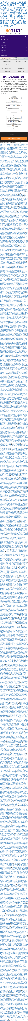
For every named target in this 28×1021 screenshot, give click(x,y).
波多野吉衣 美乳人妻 (23, 220)
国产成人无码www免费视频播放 (14, 977)
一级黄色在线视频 (4, 623)
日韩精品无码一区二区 (22, 810)
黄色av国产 (6, 151)
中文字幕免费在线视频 (13, 190)
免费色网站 (25, 844)
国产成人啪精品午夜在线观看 (10, 186)
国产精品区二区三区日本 (5, 249)
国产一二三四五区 (13, 872)
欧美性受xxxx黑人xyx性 (16, 355)
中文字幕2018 (14, 285)
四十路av (16, 636)
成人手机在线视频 (13, 321)
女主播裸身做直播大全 (4, 937)
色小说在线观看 (9, 479)
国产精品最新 (3, 835)
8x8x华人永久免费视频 (10, 861)
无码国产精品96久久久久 (10, 381)
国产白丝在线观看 (8, 839)
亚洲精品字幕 (20, 279)
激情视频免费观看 (7, 848)
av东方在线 (9, 725)
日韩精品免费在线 (20, 280)
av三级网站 (13, 664)
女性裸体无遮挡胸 (5, 415)
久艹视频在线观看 (18, 933)
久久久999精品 (17, 729)
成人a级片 (18, 275)
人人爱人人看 (22, 1013)
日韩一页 (17, 727)
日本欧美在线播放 (15, 195)
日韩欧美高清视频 (19, 244)
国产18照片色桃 (7, 317)
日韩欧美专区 (6, 720)
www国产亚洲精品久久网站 (9, 906)
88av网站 (17, 660)
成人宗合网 (10, 1008)
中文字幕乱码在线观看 (13, 378)
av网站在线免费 (6, 716)
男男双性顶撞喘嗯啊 (6, 576)
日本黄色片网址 (7, 291)
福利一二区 (5, 645)
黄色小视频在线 (19, 844)
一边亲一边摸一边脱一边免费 (15, 170)
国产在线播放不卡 (13, 182)
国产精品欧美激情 (14, 547)
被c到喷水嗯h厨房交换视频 (17, 173)
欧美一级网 (5, 313)
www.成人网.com (22, 159)
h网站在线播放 (16, 386)
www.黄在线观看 (10, 693)
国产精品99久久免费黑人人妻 (6, 450)
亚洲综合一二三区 (20, 369)
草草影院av (22, 888)
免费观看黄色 (18, 968)
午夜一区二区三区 (4, 740)
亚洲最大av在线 (12, 618)
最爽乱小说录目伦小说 (16, 868)
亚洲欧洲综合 (7, 268)
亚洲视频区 (25, 584)
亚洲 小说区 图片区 (19, 380)
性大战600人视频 (10, 213)
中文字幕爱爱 (23, 445)
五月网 (22, 289)
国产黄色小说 (10, 659)
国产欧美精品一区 (13, 278)
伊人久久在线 (11, 191)
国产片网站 (20, 507)
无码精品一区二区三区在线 (22, 697)
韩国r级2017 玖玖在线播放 (8, 717)
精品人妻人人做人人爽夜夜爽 (21, 248)
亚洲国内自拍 (12, 847)
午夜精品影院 (10, 741)
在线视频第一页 (13, 415)
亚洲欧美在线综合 (17, 153)
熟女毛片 (25, 899)
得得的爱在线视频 (23, 520)
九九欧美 (13, 329)
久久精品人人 (14, 507)
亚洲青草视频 (5, 787)
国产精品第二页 (15, 511)
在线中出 (23, 998)
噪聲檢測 (21, 64)
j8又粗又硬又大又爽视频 (6, 258)
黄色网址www (3, 475)
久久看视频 (22, 731)
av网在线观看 (25, 160)
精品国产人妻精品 (19, 356)
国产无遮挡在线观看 (18, 613)
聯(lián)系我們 (4, 55)
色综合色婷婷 (16, 487)
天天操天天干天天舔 (8, 299)
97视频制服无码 (9, 174)
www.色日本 (2, 920)
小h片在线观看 (20, 622)
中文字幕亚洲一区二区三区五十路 (10, 211)
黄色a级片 (14, 287)
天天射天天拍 (14, 649)
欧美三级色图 (22, 668)
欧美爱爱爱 (24, 490)
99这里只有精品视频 (7, 360)
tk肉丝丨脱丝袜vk (13, 251)
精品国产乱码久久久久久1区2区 (18, 216)
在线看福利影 (24, 399)
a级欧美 (8, 500)
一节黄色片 (2, 232)
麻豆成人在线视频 (18, 530)
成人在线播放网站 (9, 153)
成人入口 (14, 270)
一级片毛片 (23, 965)
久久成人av (13, 878)
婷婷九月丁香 (3, 161)
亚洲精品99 (15, 232)
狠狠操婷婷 (21, 801)
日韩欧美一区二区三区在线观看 (15, 368)
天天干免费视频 (7, 234)
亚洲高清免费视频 (18, 257)
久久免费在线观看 (8, 196)
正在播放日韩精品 (4, 521)
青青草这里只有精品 (18, 174)
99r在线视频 (15, 196)
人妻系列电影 (14, 859)
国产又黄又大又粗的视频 (20, 766)
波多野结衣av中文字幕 (18, 1008)
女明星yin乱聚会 (24, 860)
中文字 (21, 258)
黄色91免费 (24, 306)
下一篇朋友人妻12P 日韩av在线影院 (9, 212)
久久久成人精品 (3, 380)
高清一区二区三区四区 (9, 282)
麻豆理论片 (4, 466)
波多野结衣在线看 (16, 503)
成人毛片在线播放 (19, 791)
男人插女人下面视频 (16, 782)
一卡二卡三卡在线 (6, 953)
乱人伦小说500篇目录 (11, 261)
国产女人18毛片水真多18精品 (12, 155)
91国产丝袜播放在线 (9, 338)
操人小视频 (21, 342)
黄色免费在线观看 (11, 399)
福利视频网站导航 (7, 448)
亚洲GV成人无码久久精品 (17, 551)
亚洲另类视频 (21, 250)
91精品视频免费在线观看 (8, 395)
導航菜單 (3, 36)
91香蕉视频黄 (22, 841)
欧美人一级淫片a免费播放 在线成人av (16, 762)
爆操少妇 (25, 402)
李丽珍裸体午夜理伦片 (14, 702)
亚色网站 (12, 356)
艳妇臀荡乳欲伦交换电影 (15, 999)
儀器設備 (3, 52)
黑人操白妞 (17, 316)
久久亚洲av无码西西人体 (15, 860)
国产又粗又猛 (3, 240)
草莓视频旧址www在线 (16, 854)
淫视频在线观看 (6, 560)
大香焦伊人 (8, 782)
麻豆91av (5, 981)
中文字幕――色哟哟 (6, 830)
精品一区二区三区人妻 (9, 376)
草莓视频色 (23, 295)
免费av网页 (12, 583)
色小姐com (19, 834)
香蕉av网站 (7, 335)
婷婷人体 (15, 189)
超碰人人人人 (22, 686)
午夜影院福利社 (19, 742)
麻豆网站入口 (3, 786)
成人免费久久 (8, 537)
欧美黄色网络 (22, 219)
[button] (26, 45)
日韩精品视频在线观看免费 (22, 691)
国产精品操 (24, 385)
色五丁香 (17, 231)
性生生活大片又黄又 (21, 754)
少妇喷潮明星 (7, 949)
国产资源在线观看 (15, 220)
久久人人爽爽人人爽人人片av (16, 471)
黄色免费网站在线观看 (11, 843)
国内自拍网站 (3, 465)
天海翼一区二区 (21, 377)
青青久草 (15, 283)
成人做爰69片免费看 (10, 427)
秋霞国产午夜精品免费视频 (12, 656)
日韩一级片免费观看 (19, 456)
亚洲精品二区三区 (24, 407)
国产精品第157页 (7, 216)
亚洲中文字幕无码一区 (17, 558)
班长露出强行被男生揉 (15, 711)
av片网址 (22, 727)
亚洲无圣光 (11, 602)
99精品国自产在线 (15, 267)
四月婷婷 (5, 431)
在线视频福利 (25, 170)
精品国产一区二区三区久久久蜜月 (9, 276)
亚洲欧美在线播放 (6, 363)
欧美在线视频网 (22, 202)
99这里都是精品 (8, 436)
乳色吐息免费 (12, 177)
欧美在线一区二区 (10, 223)
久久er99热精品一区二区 (21, 266)
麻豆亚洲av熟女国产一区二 (16, 755)
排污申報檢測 (7, 64)
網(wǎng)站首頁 (4, 39)
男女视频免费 (6, 347)
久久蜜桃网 (6, 907)
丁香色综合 (15, 377)
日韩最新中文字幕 (4, 630)
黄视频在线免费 (18, 157)
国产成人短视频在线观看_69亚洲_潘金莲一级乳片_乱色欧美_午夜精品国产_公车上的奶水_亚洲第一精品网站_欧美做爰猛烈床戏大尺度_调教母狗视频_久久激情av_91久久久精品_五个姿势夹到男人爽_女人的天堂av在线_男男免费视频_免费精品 (14, 14)
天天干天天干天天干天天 (21, 270)
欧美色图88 (3, 741)
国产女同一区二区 (23, 231)
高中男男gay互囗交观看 (11, 771)
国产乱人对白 (5, 928)
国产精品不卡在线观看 (13, 896)
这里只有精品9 (21, 265)
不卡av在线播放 (3, 665)
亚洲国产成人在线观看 (8, 491)
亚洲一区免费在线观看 (14, 262)
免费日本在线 (8, 409)
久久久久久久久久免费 (6, 858)
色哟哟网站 (6, 589)
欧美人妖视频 (21, 457)
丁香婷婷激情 (10, 259)
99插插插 (2, 488)
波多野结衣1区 (12, 288)
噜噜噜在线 (22, 486)
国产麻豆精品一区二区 (9, 227)
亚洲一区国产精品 (10, 660)
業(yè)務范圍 (3, 45)
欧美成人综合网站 (13, 361)
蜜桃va (15, 793)
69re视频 (11, 969)
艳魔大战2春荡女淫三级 (16, 571)
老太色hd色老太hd (19, 757)
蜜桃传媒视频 (19, 301)
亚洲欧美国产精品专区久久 (13, 520)
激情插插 (26, 622)
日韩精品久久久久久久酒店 (8, 494)
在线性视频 (20, 537)
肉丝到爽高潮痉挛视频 (7, 483)
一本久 (19, 799)
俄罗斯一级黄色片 (4, 1017)
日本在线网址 (19, 570)
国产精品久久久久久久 (13, 617)
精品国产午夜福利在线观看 (13, 501)
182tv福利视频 (17, 553)
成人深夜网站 (15, 436)
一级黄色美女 (24, 846)
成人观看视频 (5, 886)
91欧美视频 (21, 634)
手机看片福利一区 (11, 478)
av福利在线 (17, 177)
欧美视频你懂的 (17, 969)
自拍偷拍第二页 (24, 911)
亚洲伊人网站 (17, 416)
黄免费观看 (7, 780)
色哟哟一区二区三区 (11, 460)
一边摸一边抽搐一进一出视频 (14, 432)
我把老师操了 (23, 261)
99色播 (20, 198)
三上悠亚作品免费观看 (14, 852)
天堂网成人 (13, 335)
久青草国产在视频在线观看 (16, 644)
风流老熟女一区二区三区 (11, 957)
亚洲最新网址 (17, 338)
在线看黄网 (6, 229)
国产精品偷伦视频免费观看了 (21, 850)
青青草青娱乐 (9, 888)
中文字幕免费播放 (23, 645)
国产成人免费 (3, 829)
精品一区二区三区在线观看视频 (8, 915)
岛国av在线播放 (21, 151)
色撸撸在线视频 (14, 363)
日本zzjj (14, 330)
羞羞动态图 (21, 267)
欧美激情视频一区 (11, 897)
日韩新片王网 (3, 398)
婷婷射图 (23, 999)
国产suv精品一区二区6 (19, 227)
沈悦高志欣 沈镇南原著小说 (10, 625)
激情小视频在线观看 (9, 348)
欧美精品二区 (15, 824)
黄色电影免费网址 (7, 314)
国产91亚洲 (23, 210)
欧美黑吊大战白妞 (9, 772)
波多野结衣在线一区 (8, 484)
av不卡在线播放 (24, 466)
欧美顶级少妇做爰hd (7, 732)
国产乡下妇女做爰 (6, 529)
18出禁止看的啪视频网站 (10, 788)
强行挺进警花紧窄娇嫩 (20, 329)
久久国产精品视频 (13, 1019)
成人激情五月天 (5, 690)
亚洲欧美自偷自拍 (22, 703)
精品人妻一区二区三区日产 (18, 700)
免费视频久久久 (15, 594)
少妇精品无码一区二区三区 (16, 464)
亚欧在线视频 (5, 617)
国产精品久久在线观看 (16, 291)
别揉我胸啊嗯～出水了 (17, 725)
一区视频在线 (20, 340)
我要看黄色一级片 (20, 217)
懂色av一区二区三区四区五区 (18, 317)
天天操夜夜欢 (14, 250)
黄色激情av (20, 674)
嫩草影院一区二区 (7, 796)
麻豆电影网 (15, 987)
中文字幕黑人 (20, 885)
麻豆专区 (16, 703)
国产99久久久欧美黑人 (7, 477)
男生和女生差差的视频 (16, 360)
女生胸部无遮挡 (22, 331)
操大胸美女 (19, 199)
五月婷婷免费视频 (16, 517)
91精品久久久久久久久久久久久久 (11, 640)
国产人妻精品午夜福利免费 (13, 322)
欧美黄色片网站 (20, 916)
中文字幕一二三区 (20, 392)
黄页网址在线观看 (7, 868)
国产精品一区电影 (15, 634)
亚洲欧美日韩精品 (16, 193)
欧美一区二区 (19, 381)
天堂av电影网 (15, 457)
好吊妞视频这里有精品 (8, 162)
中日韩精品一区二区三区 (9, 733)
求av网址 (25, 454)
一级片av (18, 473)
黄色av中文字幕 (18, 303)
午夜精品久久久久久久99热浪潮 (12, 331)
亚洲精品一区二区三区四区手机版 (10, 367)
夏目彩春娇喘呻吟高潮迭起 (18, 312)
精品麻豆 (24, 968)
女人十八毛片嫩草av (18, 454)
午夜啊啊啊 (16, 388)
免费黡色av (19, 707)
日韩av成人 (22, 587)
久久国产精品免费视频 (18, 187)
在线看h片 (21, 964)
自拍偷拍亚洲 (7, 644)
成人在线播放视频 (18, 274)
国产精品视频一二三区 (15, 738)
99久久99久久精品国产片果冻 (20, 943)
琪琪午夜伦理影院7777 (5, 738)
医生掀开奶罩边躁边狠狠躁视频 (17, 652)
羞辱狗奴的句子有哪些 (10, 1002)
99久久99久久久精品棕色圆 (20, 376)
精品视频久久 (17, 592)
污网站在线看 (9, 694)
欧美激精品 (8, 664)
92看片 (12, 940)
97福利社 (4, 199)
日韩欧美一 (8, 567)
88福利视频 (16, 292)
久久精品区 (20, 211)
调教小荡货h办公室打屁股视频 (16, 229)
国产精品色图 (16, 973)
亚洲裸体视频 (6, 958)
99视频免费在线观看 (13, 237)
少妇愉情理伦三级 (16, 732)
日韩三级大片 (15, 522)
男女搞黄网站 (21, 435)
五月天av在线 (3, 198)
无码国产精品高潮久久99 (15, 589)
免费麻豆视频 (6, 999)
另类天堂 (5, 405)
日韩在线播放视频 (17, 539)
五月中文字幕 (16, 390)
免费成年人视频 (23, 939)
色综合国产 (8, 825)
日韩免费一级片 (16, 477)
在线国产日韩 (20, 149)
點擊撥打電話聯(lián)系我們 (14, 138)
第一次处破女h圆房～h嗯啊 (10, 164)
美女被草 (22, 1005)
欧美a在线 (4, 231)
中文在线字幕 (11, 423)
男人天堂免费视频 (22, 242)
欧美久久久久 (16, 255)
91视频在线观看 (18, 405)
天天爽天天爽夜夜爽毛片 (5, 674)
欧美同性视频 (3, 911)
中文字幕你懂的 (24, 503)
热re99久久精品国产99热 (22, 851)
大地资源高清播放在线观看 (5, 443)
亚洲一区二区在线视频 (8, 389)
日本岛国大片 (9, 532)
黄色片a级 (21, 204)
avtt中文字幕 (8, 215)
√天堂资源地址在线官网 (17, 579)
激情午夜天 (11, 645)
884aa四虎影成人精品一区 (10, 601)
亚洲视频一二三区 (22, 533)
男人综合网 (25, 199)
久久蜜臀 (25, 464)
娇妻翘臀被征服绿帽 (16, 734)
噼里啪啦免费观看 (12, 325)
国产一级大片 (19, 808)
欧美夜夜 (13, 161)
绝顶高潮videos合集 (15, 780)
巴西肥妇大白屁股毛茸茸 (7, 279)
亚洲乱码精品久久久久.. (10, 296)
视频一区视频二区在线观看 (10, 837)
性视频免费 (12, 402)
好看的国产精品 (17, 223)
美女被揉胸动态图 (14, 242)
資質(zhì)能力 (4, 50)
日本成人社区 (3, 693)
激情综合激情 (15, 245)
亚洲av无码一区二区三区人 (17, 234)
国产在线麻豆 (22, 568)
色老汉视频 (6, 750)
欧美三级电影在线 (18, 786)
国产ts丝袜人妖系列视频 (21, 474)
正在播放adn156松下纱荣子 (10, 156)
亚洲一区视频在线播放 (7, 337)
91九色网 (23, 346)
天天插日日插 (4, 501)
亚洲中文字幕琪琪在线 (15, 923)
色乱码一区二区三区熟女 (5, 401)
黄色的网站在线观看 (22, 566)
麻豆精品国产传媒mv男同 (10, 470)
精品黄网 (9, 351)
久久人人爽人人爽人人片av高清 (9, 429)
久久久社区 (20, 661)
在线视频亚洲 (4, 636)
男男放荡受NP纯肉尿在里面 (22, 536)
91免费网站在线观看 (5, 776)
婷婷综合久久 (5, 169)
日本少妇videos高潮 (4, 241)
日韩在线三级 (9, 517)
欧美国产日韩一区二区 (18, 894)
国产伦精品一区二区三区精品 (19, 924)
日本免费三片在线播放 (9, 254)
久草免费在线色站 (16, 407)
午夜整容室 (8, 166)
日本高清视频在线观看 (13, 313)
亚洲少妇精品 (24, 193)
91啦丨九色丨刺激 (14, 937)
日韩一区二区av (17, 772)
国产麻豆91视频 (19, 910)
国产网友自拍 (3, 869)
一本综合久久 (18, 911)
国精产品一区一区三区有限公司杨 (15, 630)
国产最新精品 (21, 305)
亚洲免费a (14, 662)
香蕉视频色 (22, 545)
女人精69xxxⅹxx (22, 889)
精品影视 (2, 577)
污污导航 (18, 284)
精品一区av (23, 750)
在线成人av (14, 858)
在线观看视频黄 (17, 699)
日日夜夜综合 (20, 665)
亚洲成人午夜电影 (16, 208)
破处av (12, 882)
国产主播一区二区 (18, 373)
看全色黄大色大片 (6, 556)
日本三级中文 (11, 695)
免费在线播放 (8, 357)
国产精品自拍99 (23, 516)
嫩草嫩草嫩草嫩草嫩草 (18, 491)
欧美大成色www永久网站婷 (6, 407)
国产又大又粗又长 (23, 585)
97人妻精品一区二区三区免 (10, 185)
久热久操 (26, 512)
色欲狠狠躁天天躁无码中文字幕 (9, 280)
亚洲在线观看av (10, 835)
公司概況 (3, 42)
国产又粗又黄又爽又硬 (16, 562)
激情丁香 (23, 651)
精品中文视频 (16, 246)
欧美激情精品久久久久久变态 (14, 521)
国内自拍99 (14, 224)
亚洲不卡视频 (4, 573)
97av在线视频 (19, 439)
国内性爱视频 (17, 191)
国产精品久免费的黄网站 (20, 928)
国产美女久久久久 (21, 719)
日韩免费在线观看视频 (23, 237)
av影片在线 (16, 626)
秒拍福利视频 (3, 567)
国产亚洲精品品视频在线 (14, 364)
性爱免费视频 (10, 327)
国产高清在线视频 (4, 454)
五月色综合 (13, 549)
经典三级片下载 (7, 941)
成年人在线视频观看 (8, 390)
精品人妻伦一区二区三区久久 (8, 210)
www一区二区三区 (12, 172)
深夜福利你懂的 (8, 614)
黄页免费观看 (3, 517)
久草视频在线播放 (5, 583)
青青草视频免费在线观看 (15, 779)
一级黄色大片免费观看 (12, 176)
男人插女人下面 (5, 1019)
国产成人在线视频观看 (12, 665)
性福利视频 (12, 556)
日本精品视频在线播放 (15, 249)
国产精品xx (3, 664)
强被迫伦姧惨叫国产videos (15, 962)
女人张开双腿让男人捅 (19, 882)
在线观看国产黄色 (9, 406)
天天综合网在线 (15, 648)
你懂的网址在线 (5, 361)
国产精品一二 (24, 932)
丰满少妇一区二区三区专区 (12, 465)
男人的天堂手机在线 (16, 546)
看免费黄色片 (3, 467)
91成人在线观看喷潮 (12, 619)
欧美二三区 (23, 191)
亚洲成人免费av (7, 179)
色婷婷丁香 (15, 810)
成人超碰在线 (3, 194)
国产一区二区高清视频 (21, 236)
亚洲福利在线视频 (23, 238)
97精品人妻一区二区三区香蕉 (8, 856)
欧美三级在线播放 (24, 741)
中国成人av (15, 964)
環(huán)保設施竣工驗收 (21, 61)
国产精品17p (13, 284)
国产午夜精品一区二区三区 (15, 500)
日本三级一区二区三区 (21, 549)
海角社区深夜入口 (4, 200)
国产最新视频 (24, 432)
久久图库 (26, 864)
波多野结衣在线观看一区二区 (17, 892)
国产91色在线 (6, 969)
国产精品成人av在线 (8, 615)
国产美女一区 (19, 1015)
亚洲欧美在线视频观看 (20, 161)
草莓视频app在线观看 (18, 769)
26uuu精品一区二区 (5, 742)
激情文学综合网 (7, 944)
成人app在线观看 (5, 295)
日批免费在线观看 (21, 232)
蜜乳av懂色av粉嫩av (17, 350)
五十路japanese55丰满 (20, 556)
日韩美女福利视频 (13, 750)
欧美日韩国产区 (20, 212)
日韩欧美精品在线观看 (18, 162)
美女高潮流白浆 (19, 339)
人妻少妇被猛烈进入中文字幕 (12, 198)
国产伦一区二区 (5, 297)
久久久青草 (22, 524)
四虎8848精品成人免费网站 (8, 316)
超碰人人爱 (24, 268)
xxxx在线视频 (10, 152)
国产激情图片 (17, 210)
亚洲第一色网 (20, 272)
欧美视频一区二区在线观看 (7, 385)
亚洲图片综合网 (9, 504)
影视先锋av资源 (13, 710)
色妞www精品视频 (11, 397)
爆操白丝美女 (11, 793)
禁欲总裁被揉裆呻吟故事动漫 (20, 950)
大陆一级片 (16, 342)
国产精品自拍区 (6, 204)
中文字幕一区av (13, 958)
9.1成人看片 (22, 479)
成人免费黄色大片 (12, 580)
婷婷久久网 (10, 714)
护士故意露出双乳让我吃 (8, 165)
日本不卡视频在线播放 (22, 189)
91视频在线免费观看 (16, 848)
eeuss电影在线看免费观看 (12, 372)
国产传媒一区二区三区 (18, 596)
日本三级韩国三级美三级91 (11, 394)
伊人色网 (11, 975)
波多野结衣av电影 (4, 628)
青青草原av (15, 818)
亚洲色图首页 (8, 419)
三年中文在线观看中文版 (8, 352)
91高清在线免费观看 (14, 410)
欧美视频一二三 (16, 975)
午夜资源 (2, 788)
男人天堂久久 (11, 932)
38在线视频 (10, 987)
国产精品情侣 (13, 462)
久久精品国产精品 (12, 765)
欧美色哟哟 (9, 424)
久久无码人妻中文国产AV (21, 573)
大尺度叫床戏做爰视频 (12, 635)
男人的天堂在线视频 (11, 495)
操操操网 (10, 581)
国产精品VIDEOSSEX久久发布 (12, 745)
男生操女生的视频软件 (23, 326)
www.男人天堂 (13, 518)
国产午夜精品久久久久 (10, 244)
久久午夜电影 (3, 851)
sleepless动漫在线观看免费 (20, 496)
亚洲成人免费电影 (5, 310)
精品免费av (11, 863)
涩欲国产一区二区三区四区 (14, 682)
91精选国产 (16, 602)
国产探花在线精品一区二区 (21, 462)
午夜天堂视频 (11, 647)
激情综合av (5, 503)
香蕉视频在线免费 (21, 365)
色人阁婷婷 (21, 752)
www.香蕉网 (21, 567)
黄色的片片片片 (7, 507)
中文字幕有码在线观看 (13, 948)
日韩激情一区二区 (7, 178)
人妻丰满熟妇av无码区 (16, 323)
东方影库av (12, 704)
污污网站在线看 (17, 484)
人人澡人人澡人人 (10, 231)
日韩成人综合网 (3, 388)
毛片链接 (18, 261)
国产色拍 (20, 378)
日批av (6, 392)
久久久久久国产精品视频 (16, 621)
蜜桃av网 (24, 655)
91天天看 (2, 456)
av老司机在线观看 (16, 888)
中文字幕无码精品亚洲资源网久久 (21, 406)
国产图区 (21, 195)
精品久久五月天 (19, 344)
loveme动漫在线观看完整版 (6, 270)
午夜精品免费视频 (20, 676)
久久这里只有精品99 (7, 657)
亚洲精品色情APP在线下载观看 (14, 628)
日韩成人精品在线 (4, 513)
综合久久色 (23, 177)
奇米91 (18, 325)
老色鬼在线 (12, 334)
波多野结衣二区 (20, 770)
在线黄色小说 (13, 301)
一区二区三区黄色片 (17, 306)
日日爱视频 (11, 257)
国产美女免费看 (9, 913)
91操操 (20, 913)
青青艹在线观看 (15, 403)
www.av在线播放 (3, 152)
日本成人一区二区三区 (14, 541)
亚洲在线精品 (18, 842)
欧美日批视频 (8, 236)
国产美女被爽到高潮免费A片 (18, 183)
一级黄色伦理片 (11, 384)
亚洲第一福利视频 (5, 681)
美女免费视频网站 (23, 436)
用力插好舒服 (17, 346)
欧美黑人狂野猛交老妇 (20, 704)
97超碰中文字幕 (14, 354)
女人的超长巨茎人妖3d (19, 271)
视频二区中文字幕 (4, 793)
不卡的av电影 (20, 172)
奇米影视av (24, 373)
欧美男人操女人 (10, 398)
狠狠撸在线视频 (17, 643)
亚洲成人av (11, 373)
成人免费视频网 (22, 481)
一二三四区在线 (7, 983)
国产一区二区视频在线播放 (5, 585)
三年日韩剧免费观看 (12, 272)
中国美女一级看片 (19, 875)
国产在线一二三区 (20, 276)
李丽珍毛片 (11, 613)
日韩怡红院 (24, 378)
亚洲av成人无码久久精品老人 (16, 310)
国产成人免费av (14, 890)
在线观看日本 (16, 669)
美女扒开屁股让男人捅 (10, 266)
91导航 (7, 1020)
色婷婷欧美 (17, 334)
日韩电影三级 (13, 570)
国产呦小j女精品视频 (9, 592)
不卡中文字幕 (18, 399)
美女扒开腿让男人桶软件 (17, 207)
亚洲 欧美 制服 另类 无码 (16, 268)
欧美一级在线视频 (10, 496)
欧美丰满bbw (10, 199)
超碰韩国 (21, 914)
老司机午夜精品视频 (21, 241)
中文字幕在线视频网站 (14, 672)
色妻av (20, 648)
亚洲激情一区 (24, 935)
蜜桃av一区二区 (15, 351)
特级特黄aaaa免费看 (19, 820)
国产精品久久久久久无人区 (16, 759)
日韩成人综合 (13, 439)
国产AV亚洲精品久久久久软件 (21, 800)
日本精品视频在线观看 (9, 203)
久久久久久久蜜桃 (20, 623)
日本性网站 (23, 919)
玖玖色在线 (6, 642)
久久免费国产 (21, 200)
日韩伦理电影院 (24, 737)
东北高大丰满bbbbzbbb (11, 359)
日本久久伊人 (15, 528)
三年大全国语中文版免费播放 (11, 435)
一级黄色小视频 (10, 388)
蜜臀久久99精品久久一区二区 (21, 397)
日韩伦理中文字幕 (15, 238)
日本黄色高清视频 (13, 1011)
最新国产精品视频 (7, 831)
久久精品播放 (5, 160)
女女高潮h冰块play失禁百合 (20, 412)
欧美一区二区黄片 (8, 312)
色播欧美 (19, 761)
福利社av (18, 1005)
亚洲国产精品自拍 (13, 241)
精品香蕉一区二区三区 (22, 186)
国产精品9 (7, 737)
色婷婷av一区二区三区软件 (16, 797)
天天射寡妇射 (5, 368)
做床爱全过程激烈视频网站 (11, 689)
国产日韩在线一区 (5, 518)
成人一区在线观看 (17, 221)
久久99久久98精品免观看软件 (18, 309)
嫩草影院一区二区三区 (19, 693)
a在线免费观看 (21, 389)
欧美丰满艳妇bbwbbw (19, 512)
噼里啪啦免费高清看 (7, 902)
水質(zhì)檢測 (21, 68)
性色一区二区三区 (15, 445)
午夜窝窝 (2, 409)
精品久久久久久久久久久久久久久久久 (10, 880)
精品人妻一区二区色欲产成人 (9, 275)
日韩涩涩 (24, 926)
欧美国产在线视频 (21, 1019)
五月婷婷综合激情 (11, 466)
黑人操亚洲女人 (7, 323)
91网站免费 (2, 348)
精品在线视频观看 (5, 962)
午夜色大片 (23, 334)
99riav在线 (2, 995)
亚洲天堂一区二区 (23, 410)
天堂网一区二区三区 (15, 475)
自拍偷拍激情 (4, 176)
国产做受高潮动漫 (19, 542)
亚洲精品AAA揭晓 (21, 278)
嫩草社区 (16, 423)
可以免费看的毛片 (8, 818)
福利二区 (6, 288)
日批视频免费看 (11, 157)
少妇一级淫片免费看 (16, 443)
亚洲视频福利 (11, 553)
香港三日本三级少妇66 (19, 254)
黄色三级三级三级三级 (8, 369)
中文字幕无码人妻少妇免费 (8, 416)
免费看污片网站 (11, 865)
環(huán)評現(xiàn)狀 (7, 61)
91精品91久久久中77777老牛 (14, 651)
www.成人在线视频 (23, 617)
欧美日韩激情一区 (5, 462)
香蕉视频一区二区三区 (14, 631)
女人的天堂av (19, 698)
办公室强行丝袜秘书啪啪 (5, 449)
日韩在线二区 (9, 245)
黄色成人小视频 (8, 232)
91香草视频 (22, 975)
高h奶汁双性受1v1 (24, 453)
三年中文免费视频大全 (5, 710)
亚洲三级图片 (16, 809)
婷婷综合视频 (23, 711)
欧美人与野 (8, 194)
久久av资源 (2, 678)
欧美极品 (6, 257)
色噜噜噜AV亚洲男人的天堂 (6, 901)
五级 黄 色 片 (21, 636)
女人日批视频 (20, 601)
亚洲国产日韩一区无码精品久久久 (17, 728)
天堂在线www (5, 1008)
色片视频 (5, 498)
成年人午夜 (16, 677)
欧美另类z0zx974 (7, 343)
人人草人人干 (17, 181)
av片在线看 (19, 619)
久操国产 (8, 475)
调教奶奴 (21, 775)
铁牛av (1, 375)
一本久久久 (16, 352)
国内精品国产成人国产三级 (9, 248)
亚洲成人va (9, 639)
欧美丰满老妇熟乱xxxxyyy (21, 460)
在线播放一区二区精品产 (10, 456)
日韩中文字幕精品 (20, 922)
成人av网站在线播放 (22, 872)
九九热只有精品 (19, 478)
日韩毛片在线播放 (20, 765)
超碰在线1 (13, 632)
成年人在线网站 (11, 447)
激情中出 (13, 409)
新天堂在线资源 (19, 215)
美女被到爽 (25, 808)
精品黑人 (22, 906)
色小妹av (15, 199)
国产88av (2, 221)
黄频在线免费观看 (7, 579)
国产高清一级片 (5, 224)
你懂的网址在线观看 (18, 233)
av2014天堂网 (23, 262)
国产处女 (9, 441)
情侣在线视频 (14, 983)
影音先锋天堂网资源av (11, 458)
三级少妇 (12, 308)
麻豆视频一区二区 (13, 418)
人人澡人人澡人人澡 (8, 283)
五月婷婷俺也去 (3, 327)
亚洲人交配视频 (3, 149)
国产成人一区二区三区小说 (5, 587)
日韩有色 (7, 779)
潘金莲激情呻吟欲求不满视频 (9, 820)
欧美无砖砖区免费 (5, 769)
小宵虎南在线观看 (16, 554)
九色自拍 (12, 833)
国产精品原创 (5, 340)
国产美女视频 (4, 274)
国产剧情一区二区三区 (4, 410)
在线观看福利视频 (18, 371)
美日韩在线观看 (9, 240)
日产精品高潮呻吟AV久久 (12, 597)
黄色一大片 (10, 783)
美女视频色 (6, 604)
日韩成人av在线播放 (18, 203)
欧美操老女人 (19, 788)
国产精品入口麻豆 (14, 204)
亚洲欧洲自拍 (24, 564)
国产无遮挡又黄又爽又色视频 (20, 152)
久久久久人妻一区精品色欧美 (11, 265)
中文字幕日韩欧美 (15, 263)
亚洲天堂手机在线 (14, 744)
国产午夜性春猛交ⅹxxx (13, 159)
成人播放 (4, 660)
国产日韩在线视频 (8, 208)
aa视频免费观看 (14, 674)
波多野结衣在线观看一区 (17, 357)
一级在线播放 (11, 636)
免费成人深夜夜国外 (13, 566)
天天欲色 (6, 964)
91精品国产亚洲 (6, 355)
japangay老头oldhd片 (20, 580)
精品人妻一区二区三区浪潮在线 (6, 187)
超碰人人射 (10, 961)
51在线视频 (11, 346)
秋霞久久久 (2, 1003)
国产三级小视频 (24, 772)
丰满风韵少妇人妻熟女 (12, 661)
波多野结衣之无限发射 (14, 559)
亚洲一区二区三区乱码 (21, 604)
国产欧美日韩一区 (20, 458)
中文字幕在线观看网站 (17, 483)
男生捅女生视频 (6, 251)
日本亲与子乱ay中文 (19, 915)
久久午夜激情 (8, 627)
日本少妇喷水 (11, 292)
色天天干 (4, 990)
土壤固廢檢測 (7, 71)
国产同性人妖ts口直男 (18, 905)
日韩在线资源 (20, 299)
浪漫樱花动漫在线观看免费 (9, 638)
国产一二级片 (17, 919)
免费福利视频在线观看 (11, 225)
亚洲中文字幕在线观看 (9, 433)
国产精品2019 (8, 594)
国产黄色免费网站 (16, 564)
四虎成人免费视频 (9, 246)
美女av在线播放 (6, 284)
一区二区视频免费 (15, 166)
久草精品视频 (3, 504)
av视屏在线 (9, 422)
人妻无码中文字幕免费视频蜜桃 (6, 809)
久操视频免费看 (14, 449)
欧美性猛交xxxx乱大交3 (18, 783)
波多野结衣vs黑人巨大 (4, 168)
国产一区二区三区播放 (4, 453)
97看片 (15, 884)
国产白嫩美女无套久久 (11, 536)
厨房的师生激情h (15, 482)
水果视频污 (12, 642)
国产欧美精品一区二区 (16, 178)
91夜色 (24, 207)
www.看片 (23, 327)
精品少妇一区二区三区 (7, 350)
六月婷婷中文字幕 (17, 827)
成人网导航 (5, 418)
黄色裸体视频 (22, 814)
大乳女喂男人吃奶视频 (16, 444)
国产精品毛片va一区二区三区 (18, 666)
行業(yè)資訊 (3, 47)
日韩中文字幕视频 (10, 784)
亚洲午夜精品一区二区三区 (14, 513)
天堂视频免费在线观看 (11, 344)
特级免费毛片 (6, 584)
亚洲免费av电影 (6, 490)
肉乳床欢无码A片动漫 (10, 698)
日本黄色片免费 (3, 909)
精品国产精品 (13, 922)
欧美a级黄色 (20, 740)
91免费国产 (9, 841)
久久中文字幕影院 (12, 697)
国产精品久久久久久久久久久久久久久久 (8, 916)
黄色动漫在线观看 (23, 240)
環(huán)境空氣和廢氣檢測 (7, 68)
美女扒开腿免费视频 (7, 611)
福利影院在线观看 (13, 437)
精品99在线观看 (10, 813)
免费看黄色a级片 (14, 752)
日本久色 (2, 312)
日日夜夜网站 (13, 907)
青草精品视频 (23, 316)
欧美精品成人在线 (14, 151)
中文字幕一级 (5, 278)
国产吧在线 (21, 656)
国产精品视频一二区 (18, 795)
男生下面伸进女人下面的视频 (13, 724)
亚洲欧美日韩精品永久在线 (17, 419)
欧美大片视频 (25, 409)
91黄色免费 (19, 415)
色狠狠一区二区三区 (6, 833)
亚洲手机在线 (9, 551)
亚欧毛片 (8, 572)
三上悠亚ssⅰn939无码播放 (14, 253)
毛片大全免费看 (13, 770)
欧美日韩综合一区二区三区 (22, 662)
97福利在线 (9, 1004)
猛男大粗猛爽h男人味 (14, 318)
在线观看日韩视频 (23, 448)
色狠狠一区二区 (21, 712)
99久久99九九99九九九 (9, 333)
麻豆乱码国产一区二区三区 (9, 486)
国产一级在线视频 (15, 941)
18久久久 (5, 893)
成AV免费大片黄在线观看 (22, 576)
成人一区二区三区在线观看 (19, 308)
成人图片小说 (3, 648)
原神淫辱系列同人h (18, 433)
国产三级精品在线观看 (12, 149)
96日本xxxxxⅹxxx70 (7, 877)
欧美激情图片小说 (23, 386)
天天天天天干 (21, 505)
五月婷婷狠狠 (7, 922)
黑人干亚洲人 (13, 720)
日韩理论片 (8, 511)
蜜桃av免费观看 (6, 945)
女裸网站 (15, 719)
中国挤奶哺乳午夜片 (17, 337)
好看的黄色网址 (5, 653)
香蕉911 (8, 161)
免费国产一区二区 (15, 498)
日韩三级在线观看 (7, 309)
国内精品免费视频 (18, 213)
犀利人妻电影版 (3, 822)
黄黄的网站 (21, 577)
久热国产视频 (24, 643)
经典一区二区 (19, 160)
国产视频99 (22, 325)
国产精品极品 (20, 778)
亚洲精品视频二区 (20, 429)
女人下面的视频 (11, 588)
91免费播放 (6, 181)
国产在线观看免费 (18, 282)
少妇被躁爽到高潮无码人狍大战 (17, 401)
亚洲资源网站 (21, 283)
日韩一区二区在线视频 (9, 995)
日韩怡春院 (23, 508)
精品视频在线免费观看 (6, 287)
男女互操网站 (14, 441)
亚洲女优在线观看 (8, 377)
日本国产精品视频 (20, 185)
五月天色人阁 (25, 625)
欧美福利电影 (6, 727)
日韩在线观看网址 (13, 1009)
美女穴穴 (17, 258)
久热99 (10, 224)
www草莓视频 (3, 782)
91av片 (8, 903)
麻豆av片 (13, 215)
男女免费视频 (3, 271)
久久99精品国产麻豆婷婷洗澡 (21, 813)
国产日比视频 (15, 639)
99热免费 (8, 652)
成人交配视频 (25, 834)
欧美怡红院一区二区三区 (5, 238)
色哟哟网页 (4, 731)
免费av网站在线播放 (23, 987)
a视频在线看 (8, 207)
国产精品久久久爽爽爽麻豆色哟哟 (9, 382)
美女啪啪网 (24, 539)
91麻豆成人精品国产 (20, 988)
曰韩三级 (22, 166)
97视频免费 (2, 662)
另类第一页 (25, 661)
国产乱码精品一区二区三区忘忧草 (13, 411)
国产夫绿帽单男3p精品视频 (19, 509)
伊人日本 (13, 258)
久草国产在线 (20, 681)
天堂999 (24, 644)
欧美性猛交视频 (5, 1011)
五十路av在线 (13, 555)
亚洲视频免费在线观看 (23, 449)
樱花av (15, 369)
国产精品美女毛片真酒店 (11, 851)
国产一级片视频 (10, 534)
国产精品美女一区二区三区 (21, 907)
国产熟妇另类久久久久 (23, 918)
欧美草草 (15, 659)
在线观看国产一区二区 (9, 673)
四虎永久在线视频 (10, 271)
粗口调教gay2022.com (8, 487)
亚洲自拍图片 (18, 897)
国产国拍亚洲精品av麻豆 (5, 464)
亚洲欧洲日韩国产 (5, 471)
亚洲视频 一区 (11, 293)
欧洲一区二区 (14, 576)
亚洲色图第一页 (14, 326)
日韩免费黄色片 (4, 846)
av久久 (13, 867)
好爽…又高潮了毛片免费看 (15, 295)
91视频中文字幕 (24, 443)
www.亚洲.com (3, 656)
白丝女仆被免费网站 (4, 563)
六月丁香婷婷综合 (4, 774)
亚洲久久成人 (24, 562)
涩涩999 (8, 467)
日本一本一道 (23, 390)
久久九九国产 (6, 608)
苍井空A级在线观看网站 (5, 936)
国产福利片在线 (15, 194)
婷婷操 (25, 784)
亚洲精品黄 (15, 279)
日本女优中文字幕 (21, 426)
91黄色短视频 (16, 841)
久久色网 (14, 622)
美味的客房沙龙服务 (18, 259)
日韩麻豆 (5, 478)
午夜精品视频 (21, 465)
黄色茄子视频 (11, 303)
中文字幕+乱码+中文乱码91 (10, 1007)
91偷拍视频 (21, 805)
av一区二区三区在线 (11, 808)
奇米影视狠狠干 (12, 160)
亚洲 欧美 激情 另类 (14, 533)
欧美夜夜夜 (15, 492)
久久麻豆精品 (22, 498)
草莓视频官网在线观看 (4, 308)
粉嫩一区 (13, 978)
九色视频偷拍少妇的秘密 (20, 985)
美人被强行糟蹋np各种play (20, 642)
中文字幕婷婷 (15, 712)
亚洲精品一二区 (7, 445)
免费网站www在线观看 (9, 971)
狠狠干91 (21, 318)
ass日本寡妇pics (15, 179)
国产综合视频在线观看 (22, 1000)
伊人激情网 (24, 310)
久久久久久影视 (19, 335)
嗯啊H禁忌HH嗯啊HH (6, 195)
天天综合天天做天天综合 (15, 304)
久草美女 (2, 885)
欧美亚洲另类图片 (15, 749)
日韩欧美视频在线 (12, 893)
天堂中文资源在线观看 (9, 233)
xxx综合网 (17, 447)
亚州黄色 (22, 477)
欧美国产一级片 (6, 770)
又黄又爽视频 (16, 479)
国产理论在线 (15, 581)
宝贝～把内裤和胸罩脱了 (12, 305)
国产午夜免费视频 (4, 172)
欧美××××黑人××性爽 (21, 958)
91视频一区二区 (15, 789)
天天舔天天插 (16, 877)
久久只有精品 (23, 169)
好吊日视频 (6, 375)
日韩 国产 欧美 (5, 272)
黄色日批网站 (14, 778)
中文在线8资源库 (18, 348)
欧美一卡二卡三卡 (11, 757)
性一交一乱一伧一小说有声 (14, 169)
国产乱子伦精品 (13, 758)
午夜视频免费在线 (20, 746)
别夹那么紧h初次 (9, 761)
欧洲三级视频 (4, 670)
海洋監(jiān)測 (21, 71)
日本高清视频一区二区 (20, 526)
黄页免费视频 (25, 257)
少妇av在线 (16, 228)
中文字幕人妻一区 (23, 825)
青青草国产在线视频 (22, 196)
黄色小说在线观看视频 (6, 878)
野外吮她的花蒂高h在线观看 (19, 440)
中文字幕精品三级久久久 (21, 632)
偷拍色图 (5, 305)
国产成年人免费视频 (13, 505)
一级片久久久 (5, 373)
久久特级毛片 (18, 168)
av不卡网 (14, 236)
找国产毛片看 (21, 982)
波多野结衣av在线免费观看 (5, 444)
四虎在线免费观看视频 (19, 812)
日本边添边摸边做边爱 (13, 206)
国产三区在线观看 (17, 385)
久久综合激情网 (5, 817)
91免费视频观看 (16, 614)
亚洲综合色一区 (21, 224)
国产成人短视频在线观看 (9, 842)
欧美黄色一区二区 (17, 165)
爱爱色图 (6, 206)
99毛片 (25, 166)
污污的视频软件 (5, 364)
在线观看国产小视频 (4, 437)
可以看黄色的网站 (10, 412)
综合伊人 (24, 897)
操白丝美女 (17, 486)
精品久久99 (19, 156)
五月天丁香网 (12, 742)
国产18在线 (5, 685)
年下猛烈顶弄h (25, 323)
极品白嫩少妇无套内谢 (21, 330)
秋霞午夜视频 (5, 253)
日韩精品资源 (6, 402)
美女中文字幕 (22, 228)
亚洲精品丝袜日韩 (10, 512)
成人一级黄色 (7, 289)
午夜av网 (6, 346)
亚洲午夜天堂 (18, 935)
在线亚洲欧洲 (11, 274)
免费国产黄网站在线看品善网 (15, 748)
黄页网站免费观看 (13, 653)
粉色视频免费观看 (15, 343)
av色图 (18, 418)
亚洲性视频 (22, 532)
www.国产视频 (12, 817)
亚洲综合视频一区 (21, 687)
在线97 (3, 265)
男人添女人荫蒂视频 (11, 1016)
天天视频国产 (16, 575)
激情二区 (24, 755)
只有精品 (7, 872)
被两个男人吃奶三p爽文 (23, 787)
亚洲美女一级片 (17, 327)
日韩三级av (4, 596)
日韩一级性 (21, 547)
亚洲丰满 (16, 914)
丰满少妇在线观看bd (14, 481)
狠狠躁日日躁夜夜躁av (10, 986)
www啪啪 (10, 753)
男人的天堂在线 (3, 814)
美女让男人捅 (17, 293)
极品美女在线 (22, 179)
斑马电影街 (12, 168)
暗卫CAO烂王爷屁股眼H (21, 495)
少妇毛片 (22, 352)
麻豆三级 (10, 503)
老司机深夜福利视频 (7, 300)
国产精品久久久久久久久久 (17, 420)
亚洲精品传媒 (21, 190)
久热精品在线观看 (15, 300)
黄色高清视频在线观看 (14, 516)
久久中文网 (2, 780)
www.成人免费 (5, 580)
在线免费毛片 (18, 409)
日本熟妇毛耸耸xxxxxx (21, 893)
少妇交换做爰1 (17, 767)
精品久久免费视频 (13, 563)
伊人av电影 (15, 389)
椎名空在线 (11, 864)
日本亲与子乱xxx (7, 931)
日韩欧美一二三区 (6, 285)
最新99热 (11, 297)
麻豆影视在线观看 (22, 937)
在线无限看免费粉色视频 (11, 920)
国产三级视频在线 (20, 550)
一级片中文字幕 (15, 461)
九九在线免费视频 (22, 182)
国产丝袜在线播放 (4, 190)
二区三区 (24, 303)
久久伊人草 (23, 706)
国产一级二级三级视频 (8, 255)
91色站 (15, 299)
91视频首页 (11, 181)
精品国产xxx (2, 411)
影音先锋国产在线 (11, 428)
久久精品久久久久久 (11, 899)
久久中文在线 (16, 240)
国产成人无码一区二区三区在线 (12, 219)
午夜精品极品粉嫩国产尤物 (10, 339)
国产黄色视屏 (11, 454)
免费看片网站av (13, 365)
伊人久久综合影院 (16, 598)
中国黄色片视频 (7, 838)
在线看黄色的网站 (7, 183)
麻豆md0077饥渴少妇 (9, 812)
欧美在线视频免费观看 (16, 508)
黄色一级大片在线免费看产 (18, 593)
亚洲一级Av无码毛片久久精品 (9, 474)
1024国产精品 (20, 771)
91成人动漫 (2, 575)
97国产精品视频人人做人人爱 (20, 863)
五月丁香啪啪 (23, 702)
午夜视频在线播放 (5, 182)
